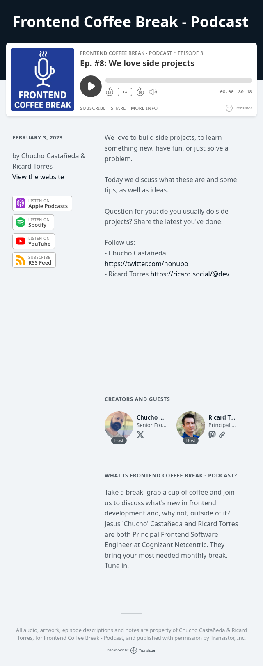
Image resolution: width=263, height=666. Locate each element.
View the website (38, 176)
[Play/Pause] (42, 80)
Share (118, 108)
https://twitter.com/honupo (146, 263)
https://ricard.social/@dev (190, 273)
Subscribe (93, 108)
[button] (178, 80)
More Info (144, 108)
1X (124, 92)
